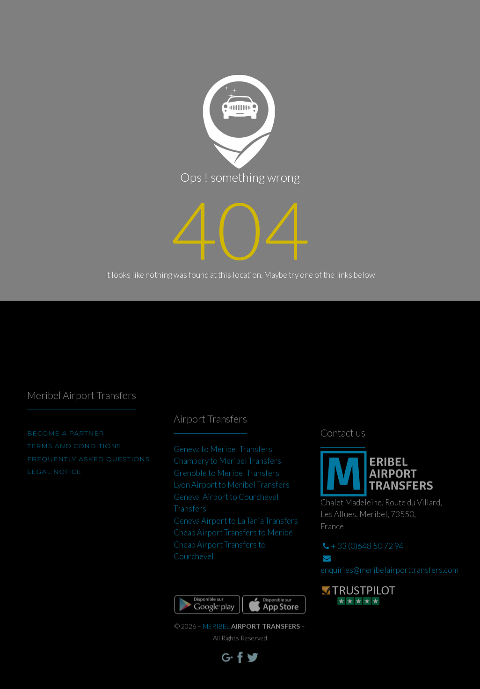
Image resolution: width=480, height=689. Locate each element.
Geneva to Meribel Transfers (223, 474)
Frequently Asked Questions (88, 474)
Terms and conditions (74, 461)
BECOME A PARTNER (65, 448)
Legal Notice (54, 486)
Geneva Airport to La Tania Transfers (236, 545)
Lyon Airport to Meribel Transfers (232, 509)
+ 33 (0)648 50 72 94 (363, 577)
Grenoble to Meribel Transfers (226, 498)
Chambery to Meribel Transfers (227, 485)
